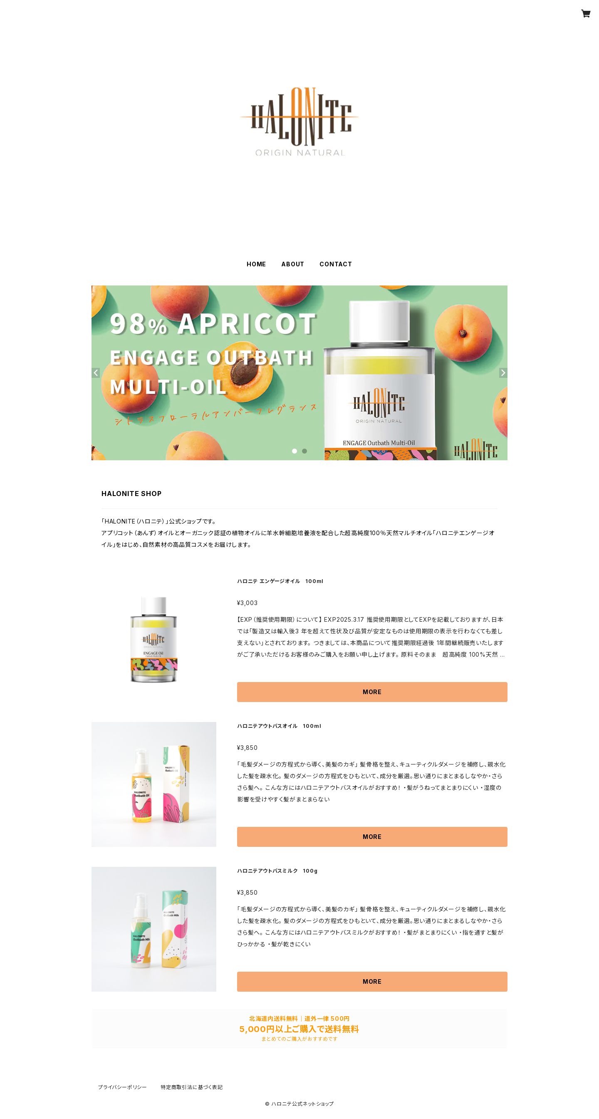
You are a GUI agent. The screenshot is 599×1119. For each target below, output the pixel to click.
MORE (372, 691)
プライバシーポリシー (122, 1087)
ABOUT (292, 264)
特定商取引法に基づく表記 (192, 1087)
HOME (256, 264)
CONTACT (335, 264)
